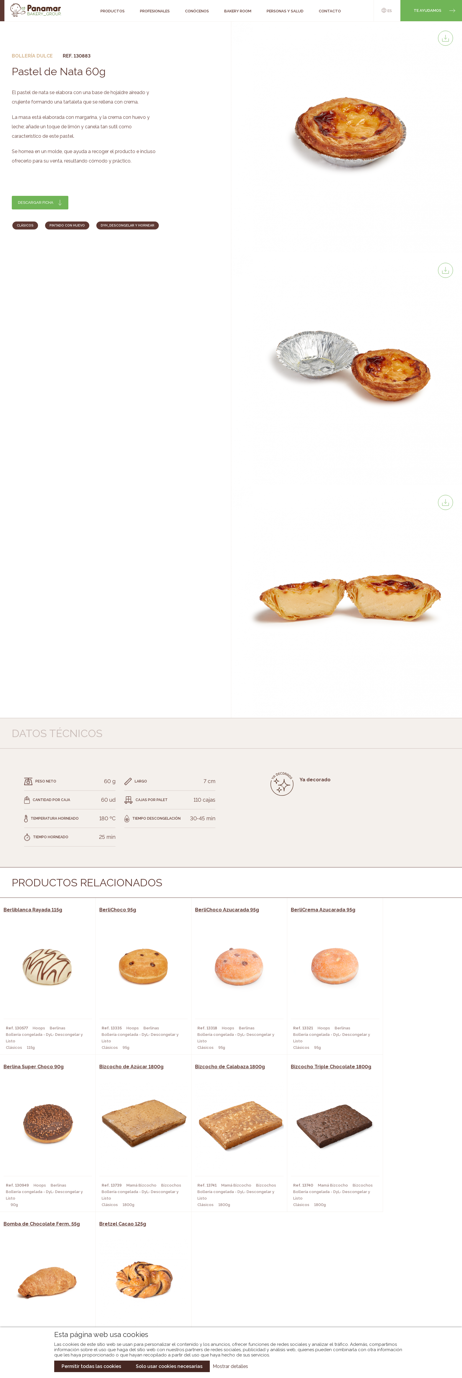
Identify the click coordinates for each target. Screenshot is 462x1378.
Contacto (46, 1298)
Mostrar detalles (230, 1366)
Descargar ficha (35, 202)
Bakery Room (49, 1289)
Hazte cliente (50, 1307)
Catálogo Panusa (226, 1307)
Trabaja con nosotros (395, 1275)
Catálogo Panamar (228, 1289)
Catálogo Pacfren (227, 1315)
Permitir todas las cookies (91, 1366)
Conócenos (48, 1280)
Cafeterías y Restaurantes (136, 1280)
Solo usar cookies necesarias (169, 1366)
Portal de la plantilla (395, 1294)
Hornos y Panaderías (130, 1289)
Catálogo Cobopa (227, 1298)
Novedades (219, 1280)
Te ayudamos (427, 10)
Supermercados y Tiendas (135, 1298)
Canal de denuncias (395, 1312)
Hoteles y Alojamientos (134, 1307)
